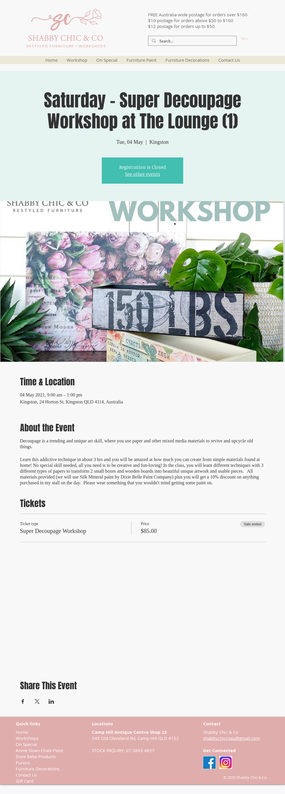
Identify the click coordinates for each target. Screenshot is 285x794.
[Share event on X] (37, 701)
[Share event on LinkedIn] (51, 701)
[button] (254, 38)
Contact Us (26, 775)
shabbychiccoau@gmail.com (231, 738)
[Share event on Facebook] (23, 701)
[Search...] (191, 41)
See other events (142, 174)
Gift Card (24, 781)
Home (22, 732)
